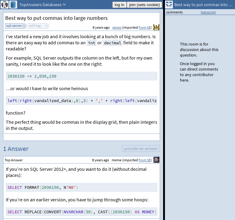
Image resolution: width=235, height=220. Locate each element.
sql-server (14, 25)
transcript (208, 12)
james (116, 27)
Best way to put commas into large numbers (56, 17)
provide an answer (141, 148)
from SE (145, 27)
